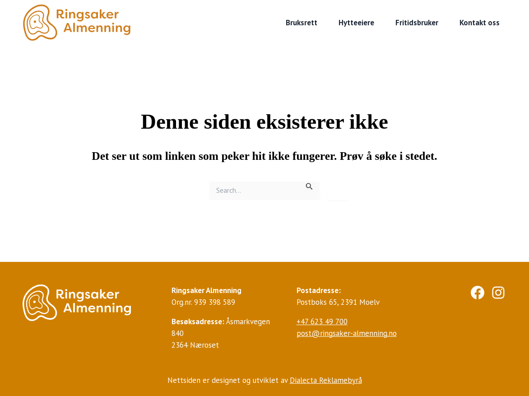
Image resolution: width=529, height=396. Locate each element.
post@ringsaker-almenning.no (347, 333)
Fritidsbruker (416, 23)
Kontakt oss (479, 23)
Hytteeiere (356, 23)
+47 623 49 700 (322, 321)
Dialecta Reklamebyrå (326, 380)
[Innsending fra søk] (309, 185)
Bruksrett (301, 23)
